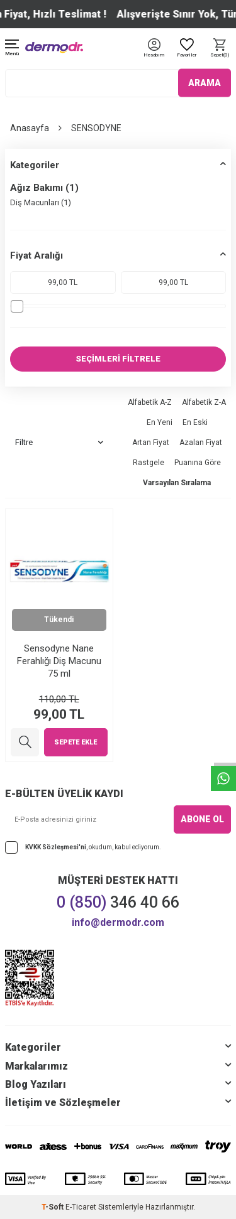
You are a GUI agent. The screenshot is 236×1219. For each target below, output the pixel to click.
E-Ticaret (80, 1207)
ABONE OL (202, 819)
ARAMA (204, 83)
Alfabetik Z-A (204, 402)
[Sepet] (219, 48)
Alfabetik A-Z (150, 402)
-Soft (53, 1207)
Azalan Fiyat (200, 442)
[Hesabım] (153, 55)
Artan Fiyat (150, 442)
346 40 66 (118, 902)
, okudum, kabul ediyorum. (83, 847)
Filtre (59, 443)
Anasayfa (29, 128)
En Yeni (159, 422)
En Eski (195, 422)
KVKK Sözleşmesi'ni (55, 846)
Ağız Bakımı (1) (44, 187)
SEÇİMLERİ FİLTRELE (118, 358)
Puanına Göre (197, 462)
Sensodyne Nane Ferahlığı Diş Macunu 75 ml (59, 661)
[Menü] (12, 49)
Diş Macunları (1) (40, 202)
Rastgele (148, 462)
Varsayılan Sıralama (177, 482)
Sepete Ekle (75, 742)
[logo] (54, 47)
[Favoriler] (187, 48)
